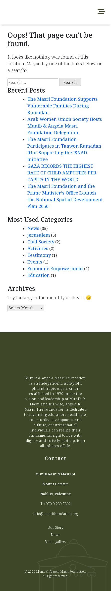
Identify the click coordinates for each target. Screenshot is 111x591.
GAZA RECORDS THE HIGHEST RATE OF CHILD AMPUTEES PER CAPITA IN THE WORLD (61, 172)
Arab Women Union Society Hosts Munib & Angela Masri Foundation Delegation (64, 125)
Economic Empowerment (55, 268)
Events (34, 262)
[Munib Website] (33, 12)
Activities (37, 248)
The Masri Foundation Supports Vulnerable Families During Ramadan (62, 105)
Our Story (55, 527)
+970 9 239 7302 (57, 503)
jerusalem (38, 235)
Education (38, 275)
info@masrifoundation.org (55, 513)
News (33, 228)
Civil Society (40, 242)
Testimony (39, 255)
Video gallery (55, 541)
